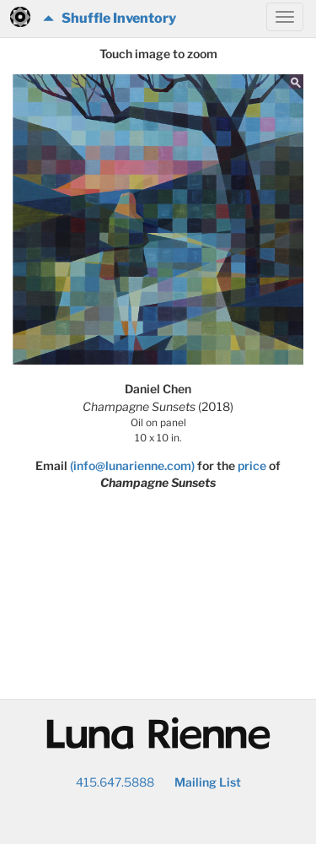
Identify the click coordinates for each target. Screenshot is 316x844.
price (252, 465)
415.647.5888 (115, 782)
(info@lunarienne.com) (132, 465)
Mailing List (207, 782)
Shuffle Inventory (109, 18)
